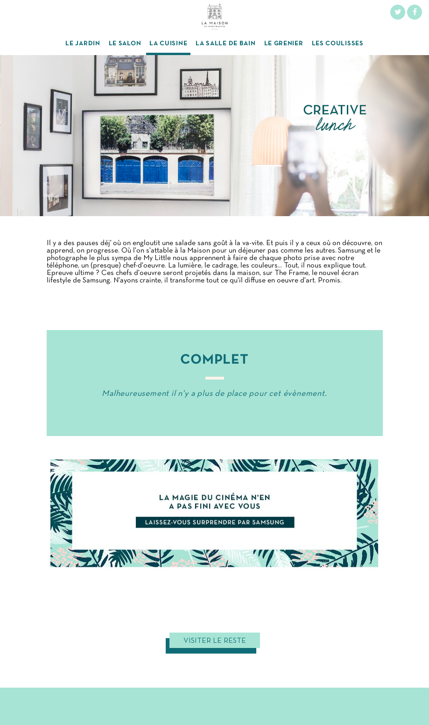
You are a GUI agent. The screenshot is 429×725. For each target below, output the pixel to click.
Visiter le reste (214, 641)
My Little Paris (215, 714)
